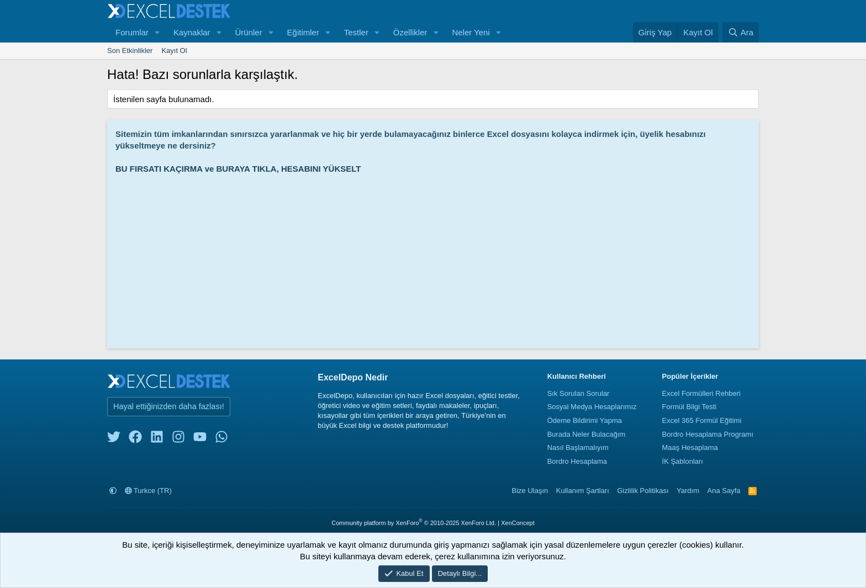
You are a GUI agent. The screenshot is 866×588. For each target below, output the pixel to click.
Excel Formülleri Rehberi (701, 393)
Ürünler (248, 32)
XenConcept (518, 523)
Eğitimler (303, 32)
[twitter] (113, 439)
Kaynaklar (191, 32)
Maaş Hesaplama (690, 447)
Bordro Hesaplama (577, 461)
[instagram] (178, 439)
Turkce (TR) (148, 490)
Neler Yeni (470, 32)
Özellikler (410, 32)
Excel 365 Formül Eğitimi (702, 420)
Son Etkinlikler (129, 50)
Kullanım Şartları (582, 490)
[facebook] (135, 439)
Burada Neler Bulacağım (586, 434)
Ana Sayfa (724, 490)
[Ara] (740, 32)
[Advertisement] (435, 257)
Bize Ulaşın (530, 490)
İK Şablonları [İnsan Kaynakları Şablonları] (682, 461)
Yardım (688, 490)
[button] (157, 32)
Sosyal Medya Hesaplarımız (592, 406)
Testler (356, 32)
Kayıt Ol (174, 50)
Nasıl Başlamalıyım (578, 447)
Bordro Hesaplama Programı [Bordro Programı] (707, 434)
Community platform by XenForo (413, 523)
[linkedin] (156, 439)
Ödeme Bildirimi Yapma (584, 420)
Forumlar (132, 32)
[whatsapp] (221, 439)
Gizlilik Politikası (642, 490)
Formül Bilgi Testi (689, 406)
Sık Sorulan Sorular (578, 393)
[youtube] (200, 439)
